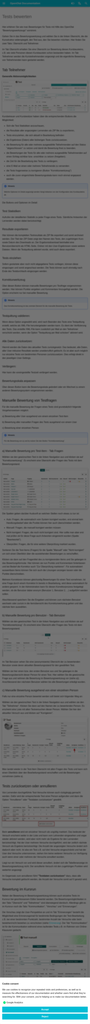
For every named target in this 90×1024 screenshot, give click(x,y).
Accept (45, 1009)
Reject (45, 1016)
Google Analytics (14, 1002)
